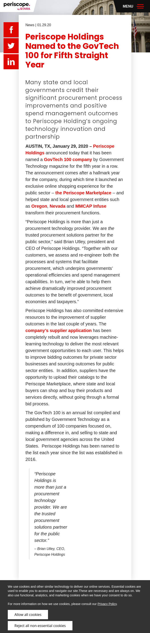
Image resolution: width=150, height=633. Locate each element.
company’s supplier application (58, 330)
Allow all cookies (27, 614)
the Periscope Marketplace (83, 192)
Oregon (39, 206)
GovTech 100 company (68, 159)
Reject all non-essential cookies (40, 625)
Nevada (57, 206)
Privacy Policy (107, 604)
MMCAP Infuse (90, 206)
